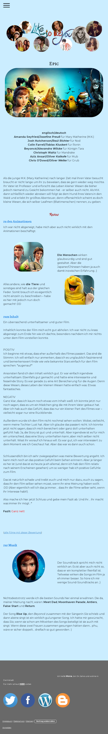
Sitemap (29, 721)
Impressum (7, 721)
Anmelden (6, 728)
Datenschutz (19, 721)
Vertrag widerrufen (45, 721)
